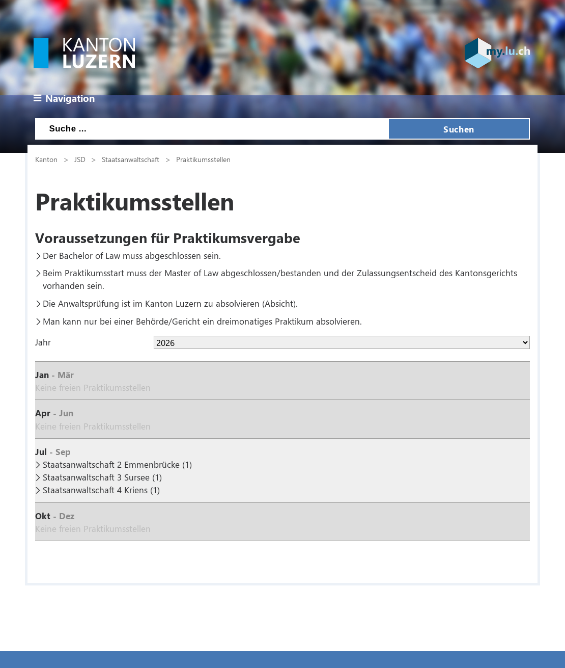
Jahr (43, 342)
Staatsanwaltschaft (130, 159)
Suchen (458, 129)
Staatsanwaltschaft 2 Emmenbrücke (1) (117, 464)
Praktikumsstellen (203, 159)
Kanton (46, 159)
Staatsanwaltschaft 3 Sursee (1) (102, 477)
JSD (80, 159)
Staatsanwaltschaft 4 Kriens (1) (101, 489)
